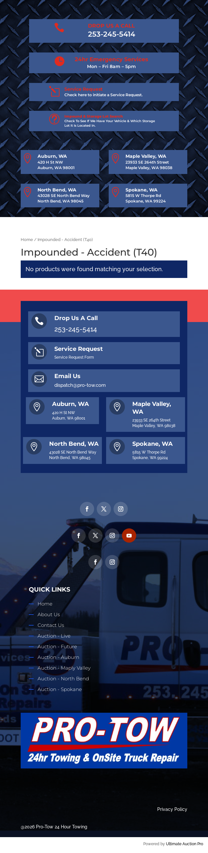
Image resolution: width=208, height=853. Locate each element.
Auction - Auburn (58, 657)
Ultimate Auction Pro (184, 844)
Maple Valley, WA (146, 156)
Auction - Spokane (60, 689)
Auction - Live (54, 636)
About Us (49, 614)
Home (27, 239)
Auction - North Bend (63, 678)
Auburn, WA (52, 156)
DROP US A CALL (111, 26)
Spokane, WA (142, 190)
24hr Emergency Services (111, 59)
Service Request (83, 89)
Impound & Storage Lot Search (93, 116)
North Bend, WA (57, 190)
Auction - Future (57, 646)
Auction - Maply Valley (64, 668)
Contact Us (51, 625)
